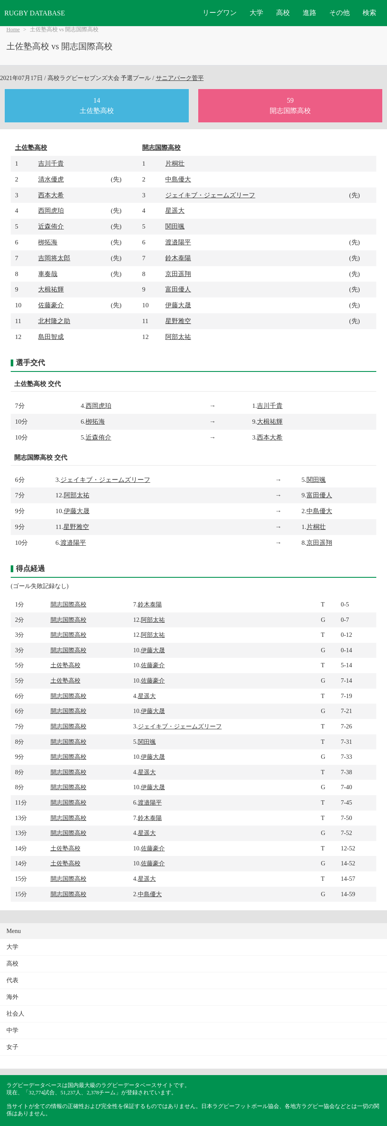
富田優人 (178, 289)
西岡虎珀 (51, 210)
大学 (256, 12)
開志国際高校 (161, 147)
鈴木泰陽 (178, 257)
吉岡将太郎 (54, 257)
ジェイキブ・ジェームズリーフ (210, 195)
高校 (283, 12)
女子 (12, 1047)
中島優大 (178, 179)
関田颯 (175, 226)
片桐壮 (175, 163)
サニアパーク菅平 (180, 77)
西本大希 (51, 195)
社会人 (15, 1013)
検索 (369, 12)
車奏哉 (47, 273)
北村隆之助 (54, 320)
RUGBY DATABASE (34, 13)
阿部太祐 (178, 336)
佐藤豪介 (51, 305)
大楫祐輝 (51, 289)
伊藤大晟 (178, 305)
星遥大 (175, 210)
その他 (339, 12)
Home (13, 30)
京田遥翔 (178, 273)
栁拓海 (47, 242)
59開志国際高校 (290, 105)
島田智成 (51, 336)
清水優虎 (51, 179)
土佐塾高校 (31, 147)
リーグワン (219, 12)
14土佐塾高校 (97, 105)
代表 (12, 980)
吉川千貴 (51, 163)
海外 (12, 997)
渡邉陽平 (178, 242)
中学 (12, 1030)
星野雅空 (178, 320)
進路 (309, 12)
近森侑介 (51, 226)
